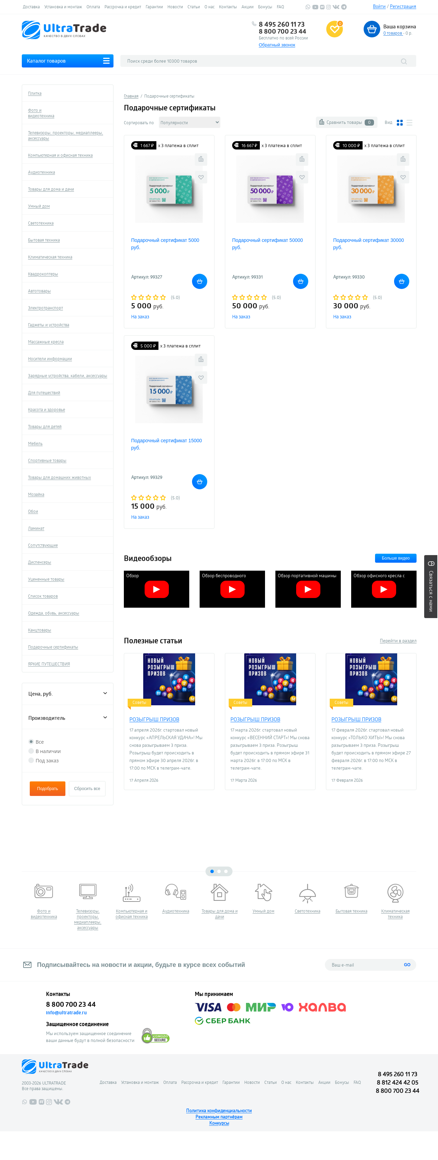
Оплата (93, 6)
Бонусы (265, 6)
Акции (247, 6)
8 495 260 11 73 (282, 24)
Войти (379, 6)
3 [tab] (226, 871)
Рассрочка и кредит (122, 6)
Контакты (228, 6)
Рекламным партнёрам (219, 1117)
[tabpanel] (44, 901)
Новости (175, 6)
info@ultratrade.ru (66, 1012)
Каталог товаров (46, 60)
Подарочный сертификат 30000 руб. (368, 243)
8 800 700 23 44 (282, 31)
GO (407, 964)
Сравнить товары (350, 122)
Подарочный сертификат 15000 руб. (166, 444)
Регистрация (403, 6)
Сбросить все (87, 788)
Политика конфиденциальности (219, 1110)
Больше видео (396, 558)
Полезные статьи (153, 640)
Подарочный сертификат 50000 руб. (267, 243)
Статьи (194, 6)
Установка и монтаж (63, 6)
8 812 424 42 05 (397, 1082)
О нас (209, 6)
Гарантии (154, 6)
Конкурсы (219, 1123)
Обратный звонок (277, 44)
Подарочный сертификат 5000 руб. (165, 243)
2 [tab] (219, 871)
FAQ (280, 6)
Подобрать (47, 788)
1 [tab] (212, 871)
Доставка (31, 6)
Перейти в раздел (398, 640)
